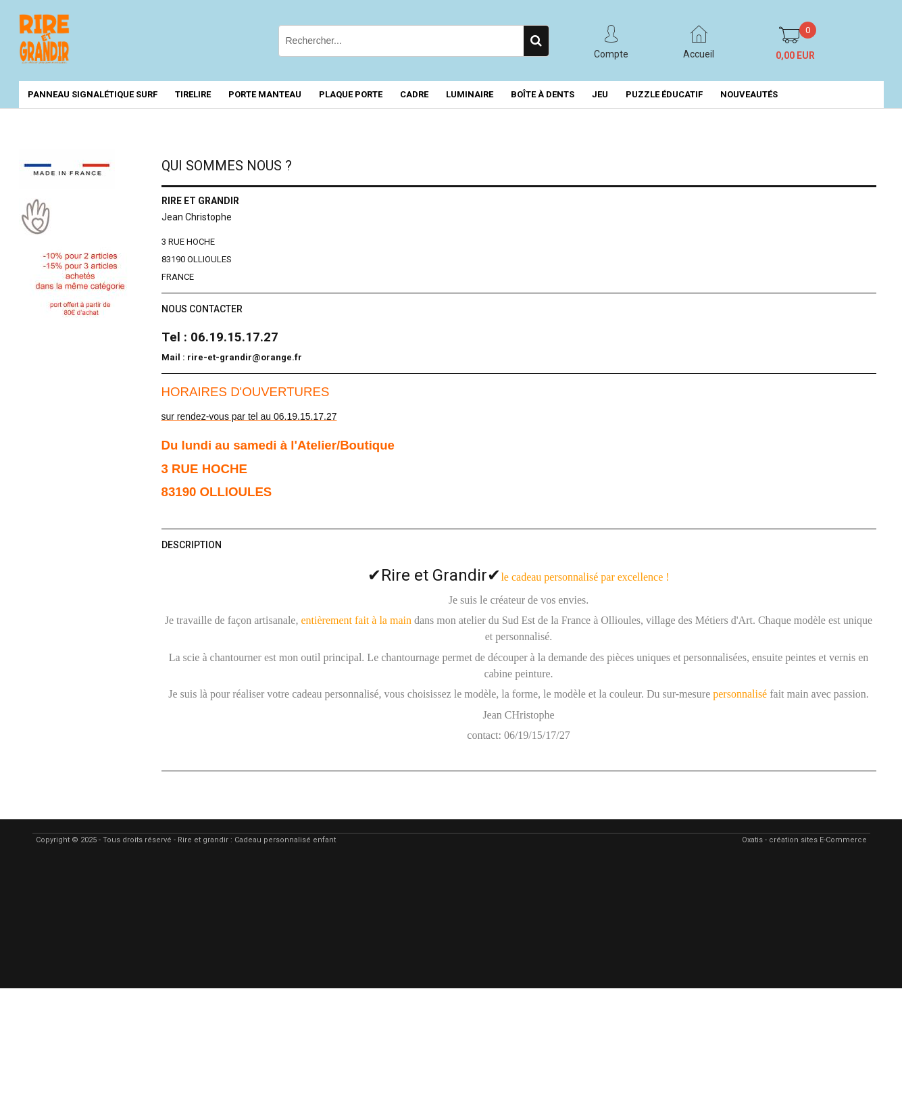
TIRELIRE (193, 94)
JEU (600, 94)
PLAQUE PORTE (350, 94)
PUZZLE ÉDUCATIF (664, 94)
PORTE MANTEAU (264, 94)
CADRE (414, 94)
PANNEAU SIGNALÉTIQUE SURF (92, 94)
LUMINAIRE (469, 94)
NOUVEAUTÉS (749, 94)
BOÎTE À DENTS (542, 94)
